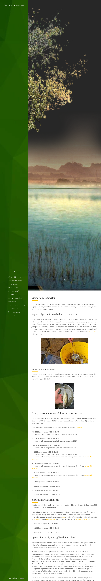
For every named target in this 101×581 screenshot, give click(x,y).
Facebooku (92, 331)
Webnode (20, 578)
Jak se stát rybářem (82, 519)
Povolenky (79, 428)
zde (63, 517)
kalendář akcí (50, 519)
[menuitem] (14, 274)
